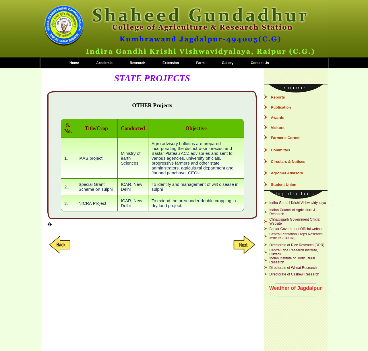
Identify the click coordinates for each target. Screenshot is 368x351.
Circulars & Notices (288, 161)
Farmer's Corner (285, 138)
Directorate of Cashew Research (294, 274)
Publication (281, 107)
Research (137, 63)
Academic (104, 63)
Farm (200, 63)
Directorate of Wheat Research (293, 268)
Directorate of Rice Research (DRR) (296, 245)
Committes (280, 150)
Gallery (228, 63)
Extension (170, 63)
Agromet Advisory (287, 173)
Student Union (283, 184)
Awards (277, 117)
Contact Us (260, 63)
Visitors (277, 128)
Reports (278, 97)
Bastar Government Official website (296, 229)
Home (74, 63)
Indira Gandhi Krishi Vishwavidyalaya (297, 203)
